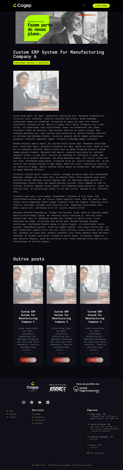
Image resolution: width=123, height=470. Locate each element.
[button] (84, 5)
